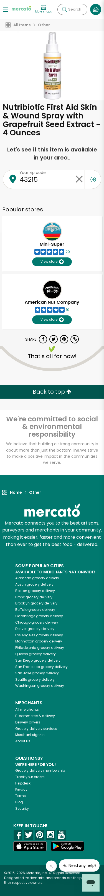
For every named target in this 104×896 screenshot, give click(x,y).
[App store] (30, 846)
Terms (20, 795)
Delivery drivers (27, 722)
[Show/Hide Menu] (5, 9)
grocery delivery (37, 578)
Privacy (21, 789)
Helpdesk (23, 783)
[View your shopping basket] (95, 9)
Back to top (52, 392)
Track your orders (30, 776)
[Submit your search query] (64, 9)
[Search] (72, 9)
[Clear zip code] (79, 179)
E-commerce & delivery (35, 715)
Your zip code (32, 172)
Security (22, 808)
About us (22, 741)
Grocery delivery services (36, 728)
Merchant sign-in (30, 734)
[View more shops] (43, 9)
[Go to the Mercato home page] (21, 8)
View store (52, 261)
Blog (19, 802)
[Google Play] (67, 846)
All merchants (27, 709)
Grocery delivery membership (40, 770)
